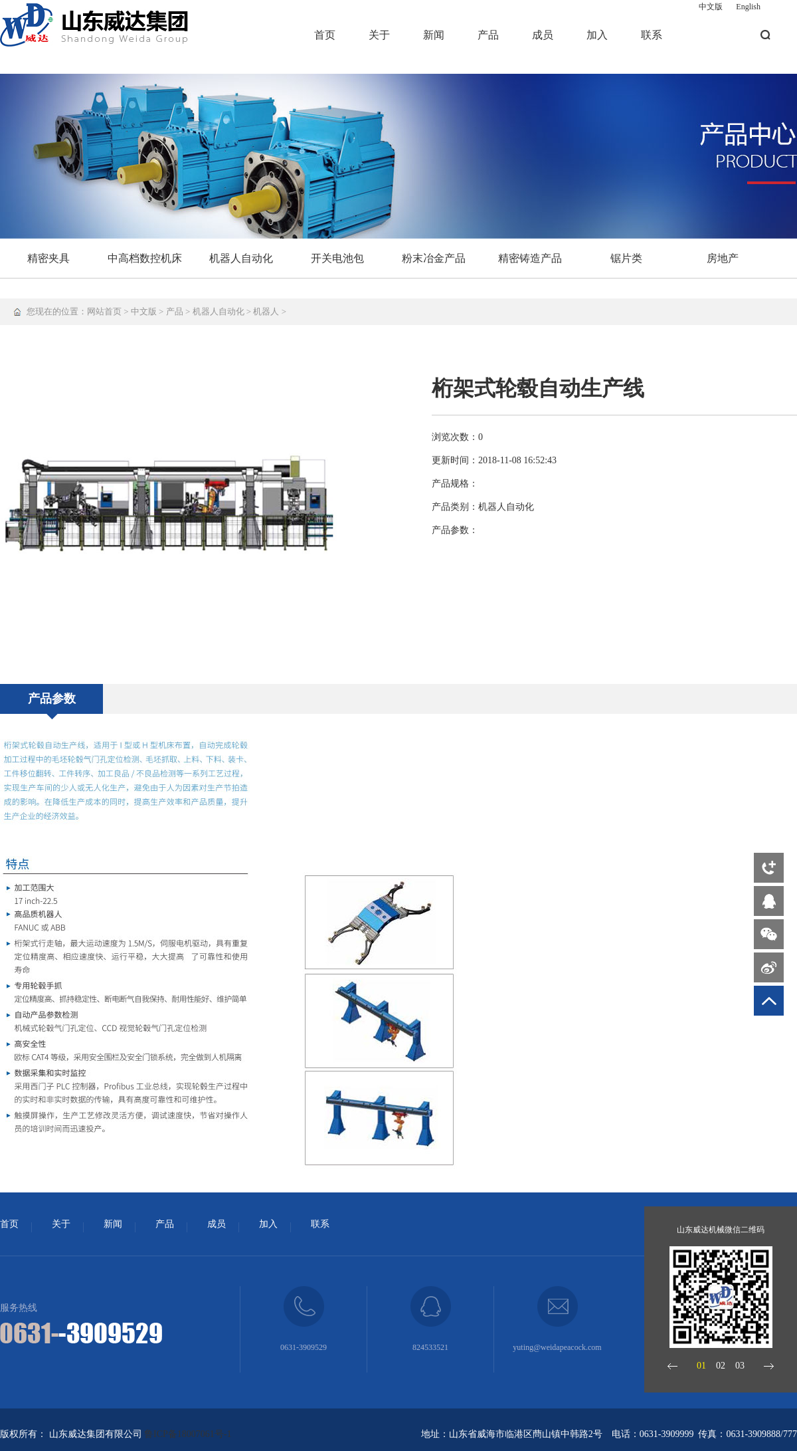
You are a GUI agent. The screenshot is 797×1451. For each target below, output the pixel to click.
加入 (597, 35)
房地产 (723, 258)
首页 (324, 35)
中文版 (711, 6)
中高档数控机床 (145, 258)
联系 (651, 35)
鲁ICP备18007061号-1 (187, 1434)
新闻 (433, 35)
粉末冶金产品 (434, 258)
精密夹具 (48, 258)
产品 (488, 35)
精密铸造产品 (530, 258)
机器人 (266, 311)
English (748, 6)
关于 (379, 35)
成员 (542, 35)
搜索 (765, 35)
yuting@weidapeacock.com (557, 1347)
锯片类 (626, 258)
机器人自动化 (241, 258)
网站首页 (104, 311)
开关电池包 (337, 258)
